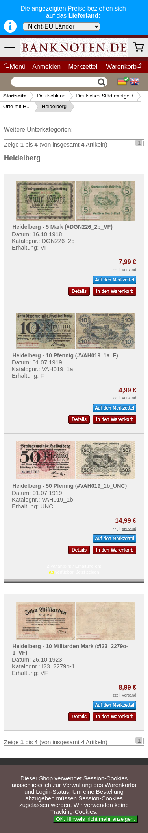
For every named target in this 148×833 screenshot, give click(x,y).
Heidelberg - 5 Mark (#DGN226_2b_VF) (62, 227)
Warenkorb (124, 66)
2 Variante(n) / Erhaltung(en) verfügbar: (74, 569)
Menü (14, 66)
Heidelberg (54, 106)
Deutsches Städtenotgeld (104, 96)
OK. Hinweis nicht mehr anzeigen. (95, 819)
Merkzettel (83, 66)
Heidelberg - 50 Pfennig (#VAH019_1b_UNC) (69, 486)
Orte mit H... (17, 106)
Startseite (14, 96)
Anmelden (46, 66)
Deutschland (51, 96)
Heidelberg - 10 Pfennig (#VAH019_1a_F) (65, 355)
